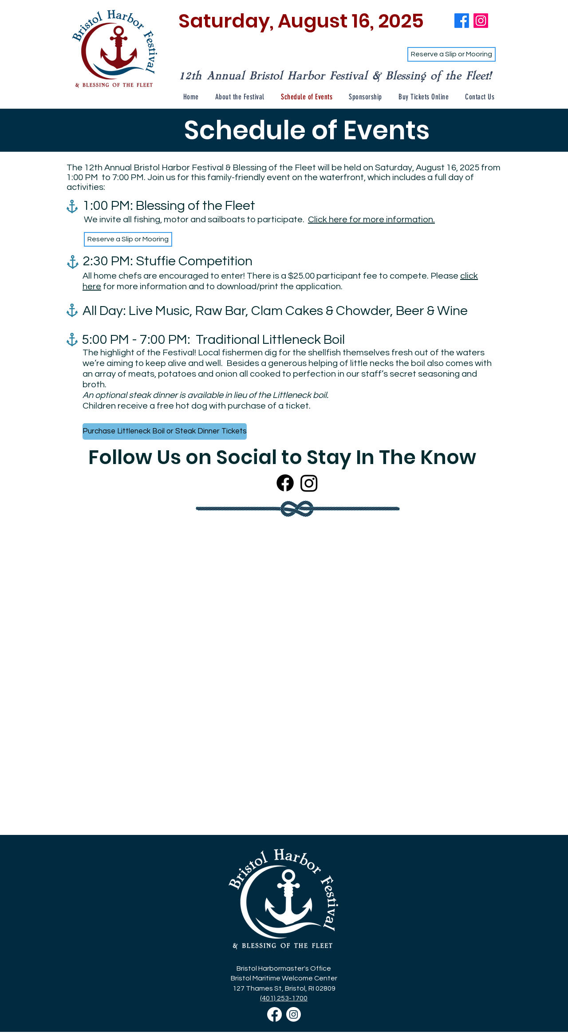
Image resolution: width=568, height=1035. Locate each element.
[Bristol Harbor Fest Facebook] (461, 20)
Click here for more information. (371, 219)
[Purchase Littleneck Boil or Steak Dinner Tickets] (165, 431)
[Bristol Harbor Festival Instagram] (293, 1014)
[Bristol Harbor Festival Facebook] (274, 1014)
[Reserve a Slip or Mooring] (451, 54)
